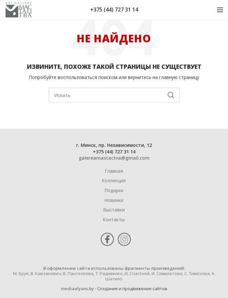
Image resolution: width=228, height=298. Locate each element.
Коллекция (114, 180)
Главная (114, 171)
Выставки (114, 210)
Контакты (114, 219)
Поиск (171, 95)
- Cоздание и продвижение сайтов (130, 288)
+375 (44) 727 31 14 (114, 10)
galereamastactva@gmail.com (114, 158)
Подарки (113, 190)
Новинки (113, 200)
